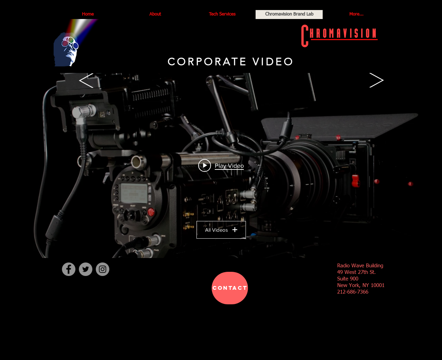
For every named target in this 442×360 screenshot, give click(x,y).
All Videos (221, 230)
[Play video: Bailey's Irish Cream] (221, 165)
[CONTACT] (230, 288)
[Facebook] (68, 269)
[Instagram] (102, 269)
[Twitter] (85, 269)
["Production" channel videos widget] (221, 165)
